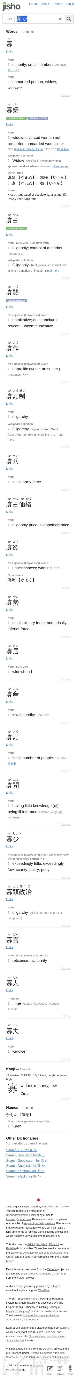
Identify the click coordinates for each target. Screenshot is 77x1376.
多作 (25, 374)
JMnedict (53, 1244)
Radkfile (11, 1248)
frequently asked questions (39, 1223)
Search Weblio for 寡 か (23, 1176)
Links (9, 51)
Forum (33, 4)
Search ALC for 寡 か (21, 1150)
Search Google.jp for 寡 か (25, 1165)
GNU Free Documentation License (49, 1357)
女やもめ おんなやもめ (28, 149)
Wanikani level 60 (38, 118)
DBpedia (48, 1348)
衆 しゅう (14, 70)
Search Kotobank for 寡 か (25, 1171)
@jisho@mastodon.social (21, 1214)
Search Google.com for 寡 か (27, 1160)
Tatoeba (52, 1269)
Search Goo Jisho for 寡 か (25, 1155)
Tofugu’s (55, 1286)
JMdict (31, 1244)
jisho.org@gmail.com (18, 1219)
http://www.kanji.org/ (18, 1311)
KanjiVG (65, 1327)
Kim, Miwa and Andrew (55, 1206)
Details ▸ (65, 95)
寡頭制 (12, 763)
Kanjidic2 (41, 1244)
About (45, 4)
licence (10, 1261)
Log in (70, 4)
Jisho (11, 6)
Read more (60, 166)
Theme (57, 4)
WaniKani (43, 1290)
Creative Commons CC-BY (44, 1273)
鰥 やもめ (63, 149)
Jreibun (21, 1277)
